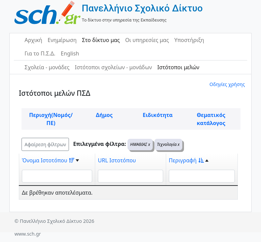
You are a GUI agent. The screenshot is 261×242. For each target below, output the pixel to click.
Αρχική (33, 40)
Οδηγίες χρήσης (227, 84)
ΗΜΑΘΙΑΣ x (140, 144)
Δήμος (104, 115)
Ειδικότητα (158, 115)
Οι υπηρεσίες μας (147, 40)
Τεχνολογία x (168, 144)
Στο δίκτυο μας (101, 40)
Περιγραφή (186, 160)
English (70, 53)
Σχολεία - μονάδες (47, 67)
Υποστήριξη (189, 40)
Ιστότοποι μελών (178, 67)
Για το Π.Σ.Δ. (40, 53)
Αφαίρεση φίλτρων (45, 144)
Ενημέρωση (62, 40)
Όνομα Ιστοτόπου (48, 160)
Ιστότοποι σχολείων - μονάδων (113, 67)
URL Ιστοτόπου (117, 160)
